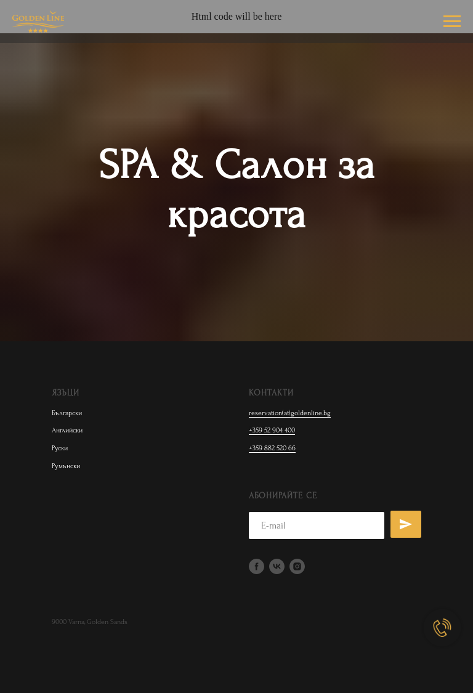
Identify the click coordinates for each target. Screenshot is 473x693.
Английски (67, 430)
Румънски (66, 466)
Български (67, 413)
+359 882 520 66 (272, 448)
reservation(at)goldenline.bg (290, 413)
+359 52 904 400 (272, 430)
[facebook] (256, 566)
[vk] (277, 566)
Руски (60, 448)
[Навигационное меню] (452, 21)
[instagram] (297, 566)
